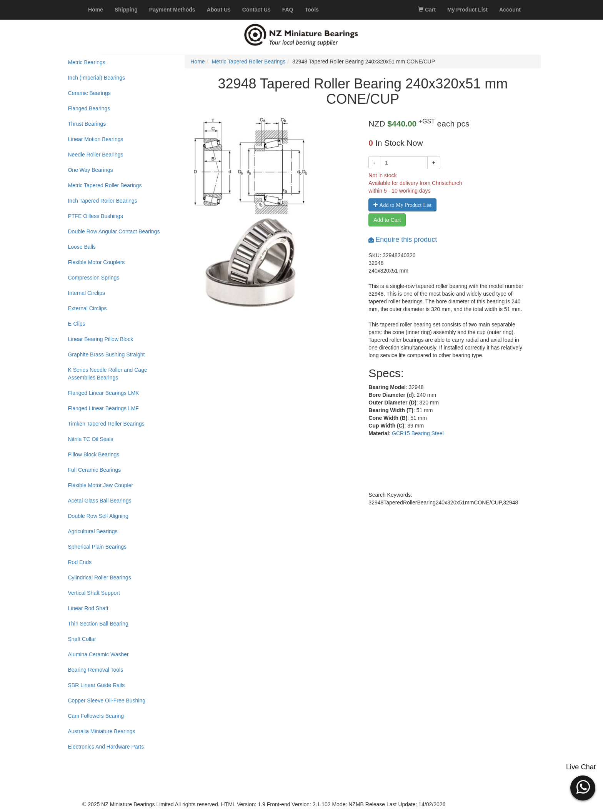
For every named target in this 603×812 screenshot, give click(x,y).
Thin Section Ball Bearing (98, 624)
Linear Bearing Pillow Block (100, 339)
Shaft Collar (82, 639)
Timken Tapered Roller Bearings (106, 424)
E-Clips (76, 324)
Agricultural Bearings (92, 531)
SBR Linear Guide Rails (96, 685)
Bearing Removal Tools (95, 670)
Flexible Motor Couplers (96, 262)
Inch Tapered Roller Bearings (102, 201)
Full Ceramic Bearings (94, 470)
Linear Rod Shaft (88, 608)
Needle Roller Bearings (95, 154)
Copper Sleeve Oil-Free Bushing (106, 700)
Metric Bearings (86, 62)
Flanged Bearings (89, 108)
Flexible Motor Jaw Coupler (100, 485)
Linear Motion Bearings (95, 139)
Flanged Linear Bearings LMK (103, 393)
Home (197, 61)
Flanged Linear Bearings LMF (103, 408)
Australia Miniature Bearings (101, 731)
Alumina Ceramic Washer (98, 654)
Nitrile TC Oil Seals (90, 439)
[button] (582, 787)
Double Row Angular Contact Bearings (114, 231)
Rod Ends (79, 562)
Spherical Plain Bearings (97, 547)
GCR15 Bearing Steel (418, 433)
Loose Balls (81, 247)
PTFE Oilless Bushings (95, 216)
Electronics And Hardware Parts (106, 747)
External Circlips (87, 308)
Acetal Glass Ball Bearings (99, 501)
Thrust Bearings (87, 124)
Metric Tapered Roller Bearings (105, 185)
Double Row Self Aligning (98, 516)
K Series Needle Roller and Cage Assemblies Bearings (107, 374)
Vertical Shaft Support (94, 593)
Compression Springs (93, 278)
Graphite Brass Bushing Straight (106, 354)
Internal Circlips (86, 293)
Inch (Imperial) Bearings (96, 78)
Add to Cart (387, 220)
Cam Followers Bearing (96, 716)
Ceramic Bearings (89, 93)
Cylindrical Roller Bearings (99, 577)
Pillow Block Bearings (93, 454)
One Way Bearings (90, 170)
